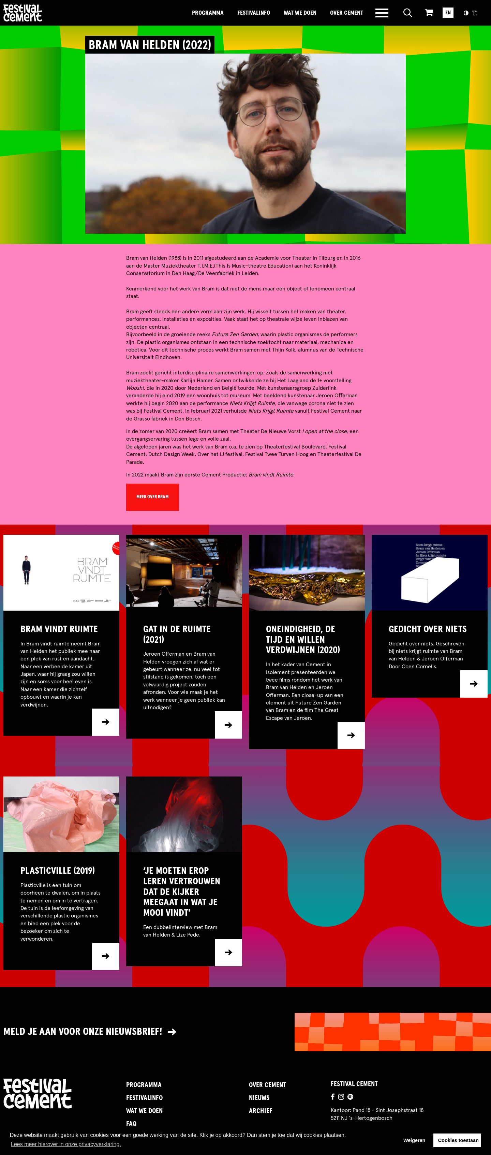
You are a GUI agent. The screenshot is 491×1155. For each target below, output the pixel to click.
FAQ (131, 1124)
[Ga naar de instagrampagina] (341, 1097)
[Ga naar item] (61, 673)
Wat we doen (300, 13)
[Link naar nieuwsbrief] (245, 1032)
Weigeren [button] (414, 1140)
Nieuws (259, 1098)
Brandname (46, 13)
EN (448, 12)
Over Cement (346, 13)
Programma (208, 13)
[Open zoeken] (408, 13)
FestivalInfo (253, 13)
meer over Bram (152, 497)
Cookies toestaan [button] (458, 1140)
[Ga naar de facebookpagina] (333, 1097)
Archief (260, 1111)
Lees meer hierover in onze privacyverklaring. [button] (66, 1144)
